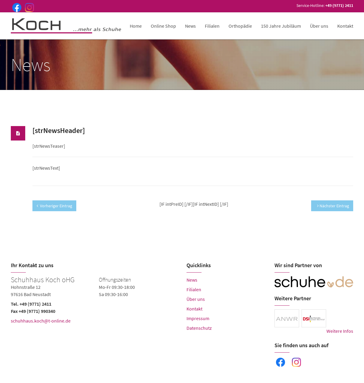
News (190, 26)
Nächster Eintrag (333, 205)
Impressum (198, 318)
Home (136, 26)
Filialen (212, 26)
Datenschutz (199, 328)
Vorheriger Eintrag (54, 205)
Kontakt (345, 26)
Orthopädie (240, 26)
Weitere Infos (339, 331)
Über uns (319, 26)
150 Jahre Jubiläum (281, 26)
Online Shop (163, 26)
